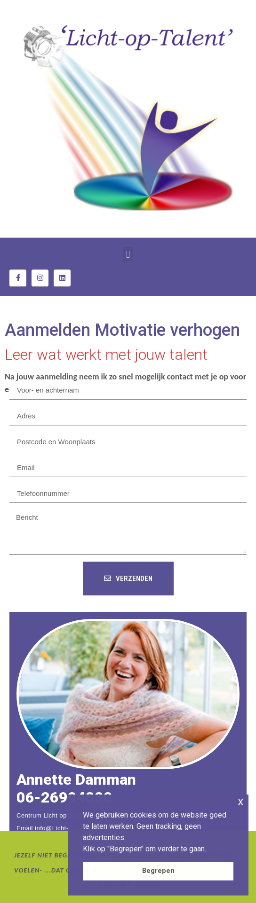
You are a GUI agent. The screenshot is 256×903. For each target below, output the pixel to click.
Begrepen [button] (158, 871)
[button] (127, 254)
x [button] (241, 801)
